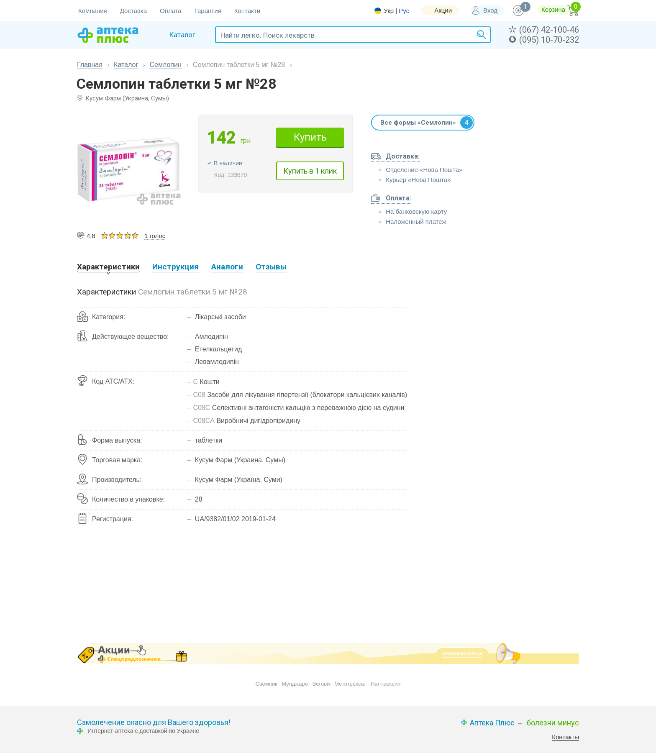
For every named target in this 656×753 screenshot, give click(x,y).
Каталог (126, 64)
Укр (389, 11)
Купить (310, 137)
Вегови (321, 684)
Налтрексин (385, 684)
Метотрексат (350, 684)
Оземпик (266, 684)
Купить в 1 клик (310, 170)
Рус (404, 10)
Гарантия (208, 10)
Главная (89, 64)
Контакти (247, 10)
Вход (490, 10)
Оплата (171, 10)
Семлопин (165, 64)
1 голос (154, 235)
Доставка (133, 10)
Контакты (565, 736)
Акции (443, 10)
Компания (92, 10)
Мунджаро (295, 684)
